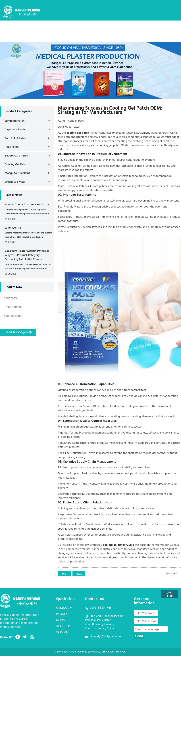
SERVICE (149, 28)
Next (79, 574)
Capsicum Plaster (16, 129)
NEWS (110, 28)
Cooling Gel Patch (16, 164)
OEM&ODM (71, 28)
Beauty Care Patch (16, 155)
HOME (51, 28)
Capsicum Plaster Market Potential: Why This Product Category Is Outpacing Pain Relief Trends (27, 255)
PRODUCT (92, 28)
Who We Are (13, 227)
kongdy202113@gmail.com (107, 636)
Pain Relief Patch (15, 138)
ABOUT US (129, 28)
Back (174, 573)
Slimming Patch (15, 121)
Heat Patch (12, 147)
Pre (64, 574)
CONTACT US (56, 38)
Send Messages (18, 332)
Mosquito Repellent (17, 173)
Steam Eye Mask (15, 182)
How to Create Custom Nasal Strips (27, 204)
